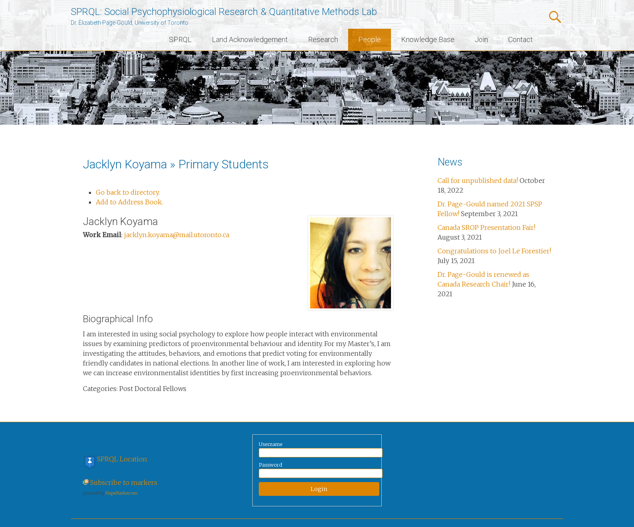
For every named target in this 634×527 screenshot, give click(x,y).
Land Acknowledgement (250, 39)
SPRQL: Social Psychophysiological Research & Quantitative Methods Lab (224, 11)
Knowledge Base (427, 39)
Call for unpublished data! (477, 180)
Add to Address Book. (129, 202)
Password (270, 465)
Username (270, 444)
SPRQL (180, 39)
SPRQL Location (122, 459)
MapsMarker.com (121, 493)
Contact (520, 39)
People (369, 39)
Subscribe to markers (123, 482)
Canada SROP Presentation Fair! (486, 227)
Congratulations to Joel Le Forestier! (494, 251)
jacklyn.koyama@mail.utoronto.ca (176, 235)
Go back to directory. (128, 192)
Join (481, 39)
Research (323, 39)
